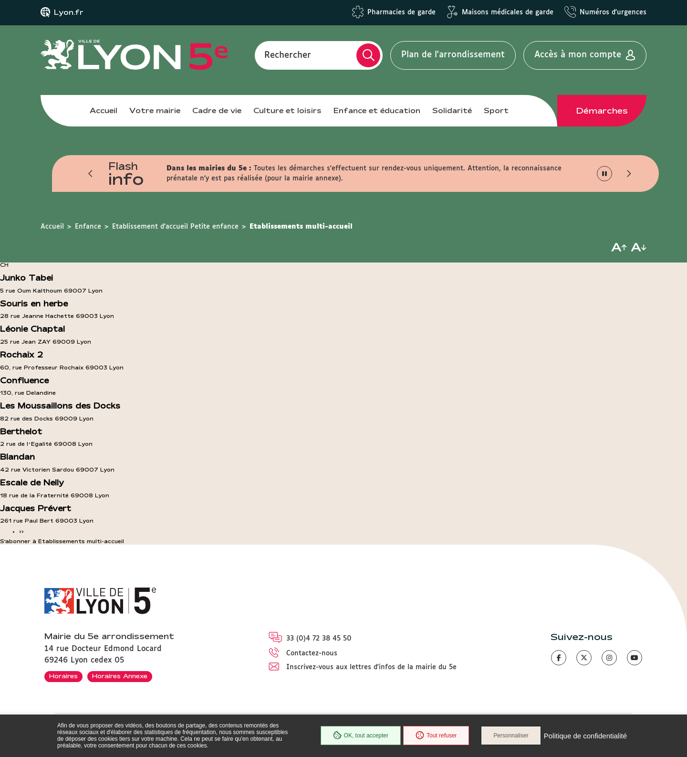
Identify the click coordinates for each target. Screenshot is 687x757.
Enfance (88, 226)
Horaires (63, 676)
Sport (496, 110)
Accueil (103, 110)
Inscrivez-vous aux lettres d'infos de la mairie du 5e (371, 667)
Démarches (602, 110)
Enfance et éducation (376, 110)
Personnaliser (510, 735)
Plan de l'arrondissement (453, 55)
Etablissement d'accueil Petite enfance (175, 226)
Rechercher (287, 55)
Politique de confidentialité (585, 736)
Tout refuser (436, 735)
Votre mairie (154, 110)
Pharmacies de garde (401, 12)
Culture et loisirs (287, 110)
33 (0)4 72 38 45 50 (319, 638)
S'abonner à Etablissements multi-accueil (62, 541)
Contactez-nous (311, 653)
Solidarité (452, 110)
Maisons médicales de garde (507, 12)
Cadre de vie (216, 110)
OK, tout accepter (360, 735)
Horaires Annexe (119, 676)
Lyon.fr (68, 12)
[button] (90, 174)
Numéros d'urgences (613, 12)
